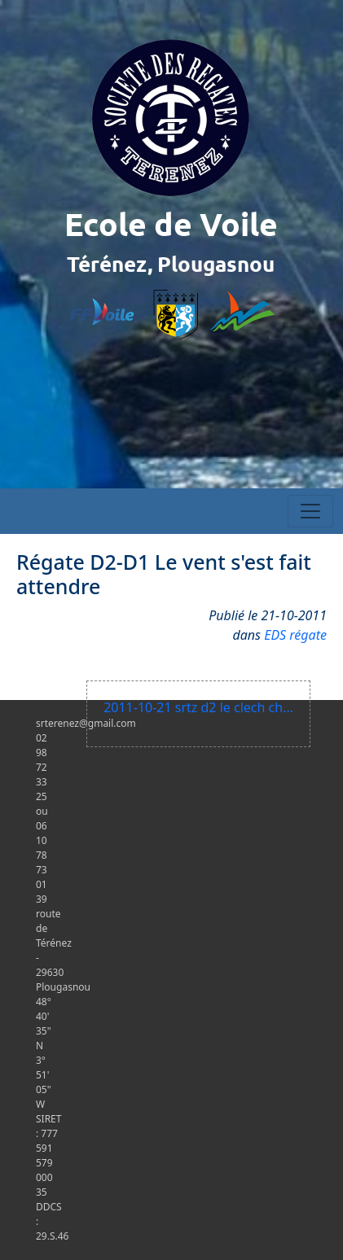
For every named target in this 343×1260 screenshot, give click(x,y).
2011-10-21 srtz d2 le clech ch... (198, 707)
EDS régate (295, 635)
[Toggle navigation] (310, 511)
